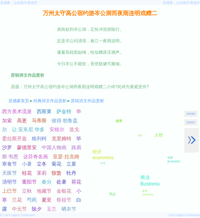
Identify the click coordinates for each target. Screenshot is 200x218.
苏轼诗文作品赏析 (87, 101)
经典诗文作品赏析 (50, 101)
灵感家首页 (18, 101)
